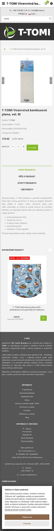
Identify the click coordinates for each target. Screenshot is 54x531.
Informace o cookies (27, 407)
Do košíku (32, 147)
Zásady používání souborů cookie (18, 510)
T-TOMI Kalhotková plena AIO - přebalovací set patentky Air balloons (27, 308)
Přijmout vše (27, 517)
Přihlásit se (22, 14)
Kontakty (27, 410)
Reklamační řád (27, 396)
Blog (27, 417)
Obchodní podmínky (27, 393)
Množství (5, 147)
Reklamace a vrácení (27, 414)
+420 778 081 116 (20, 10)
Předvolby (27, 524)
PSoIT (39, 529)
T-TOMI (12, 120)
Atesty (27, 400)
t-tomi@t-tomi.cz (37, 10)
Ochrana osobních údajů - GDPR (27, 403)
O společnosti (27, 389)
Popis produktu (27, 170)
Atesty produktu (27, 183)
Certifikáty (27, 189)
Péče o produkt (27, 176)
